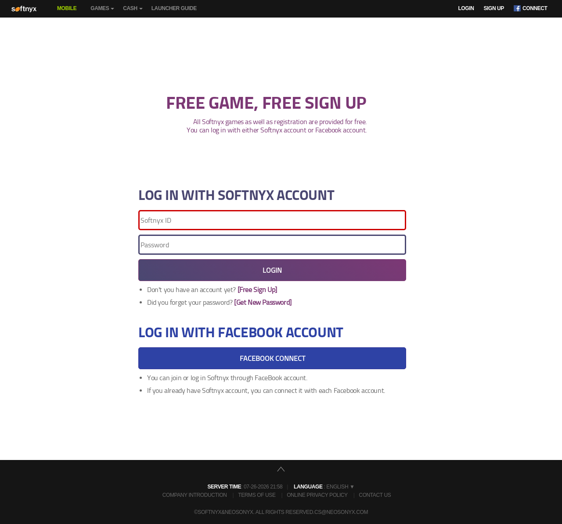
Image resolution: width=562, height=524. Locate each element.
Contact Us (375, 495)
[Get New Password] (263, 302)
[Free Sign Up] (257, 289)
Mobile (66, 8)
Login (466, 8)
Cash (132, 11)
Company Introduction (194, 495)
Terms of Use (256, 495)
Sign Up (493, 8)
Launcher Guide (174, 8)
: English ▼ (324, 487)
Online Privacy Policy (317, 495)
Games (102, 11)
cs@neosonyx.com (341, 512)
